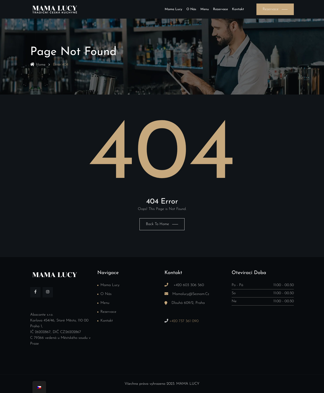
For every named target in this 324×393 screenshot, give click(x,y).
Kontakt (238, 9)
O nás (191, 9)
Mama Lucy (173, 9)
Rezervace (220, 9)
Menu (204, 9)
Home (37, 65)
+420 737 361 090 (183, 321)
